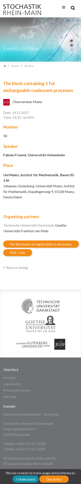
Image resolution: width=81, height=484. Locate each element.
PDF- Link (17, 252)
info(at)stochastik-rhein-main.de (29, 458)
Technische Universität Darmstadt (28, 225)
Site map (9, 396)
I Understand (25, 479)
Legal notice (12, 384)
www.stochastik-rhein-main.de (28, 463)
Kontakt (9, 377)
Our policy (54, 479)
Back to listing (17, 267)
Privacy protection (17, 390)
